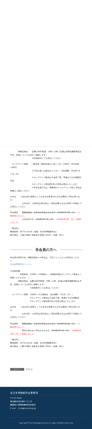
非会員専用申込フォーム (21, 264)
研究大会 (29, 369)
